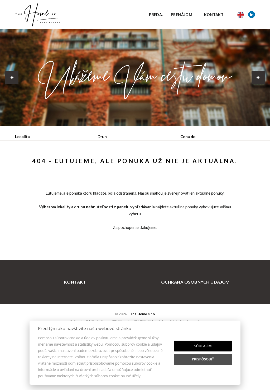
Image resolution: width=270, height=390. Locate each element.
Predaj (156, 14)
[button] (11, 77)
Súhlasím (203, 346)
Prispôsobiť (203, 359)
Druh (102, 136)
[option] (135, 77)
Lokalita (22, 136)
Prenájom (181, 14)
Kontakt (214, 14)
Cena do (187, 136)
